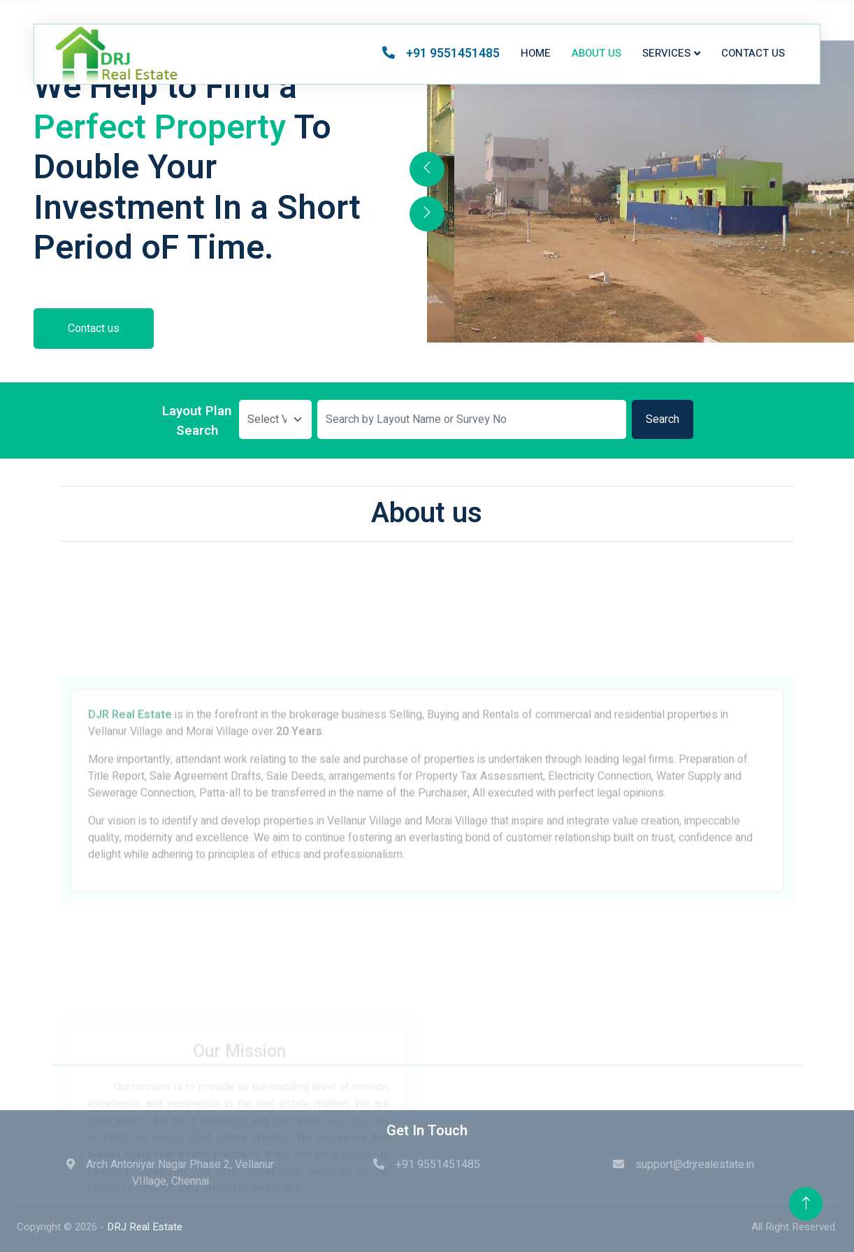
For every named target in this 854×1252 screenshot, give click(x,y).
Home (536, 53)
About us (596, 53)
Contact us (753, 53)
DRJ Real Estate (144, 1227)
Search (662, 419)
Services (666, 53)
